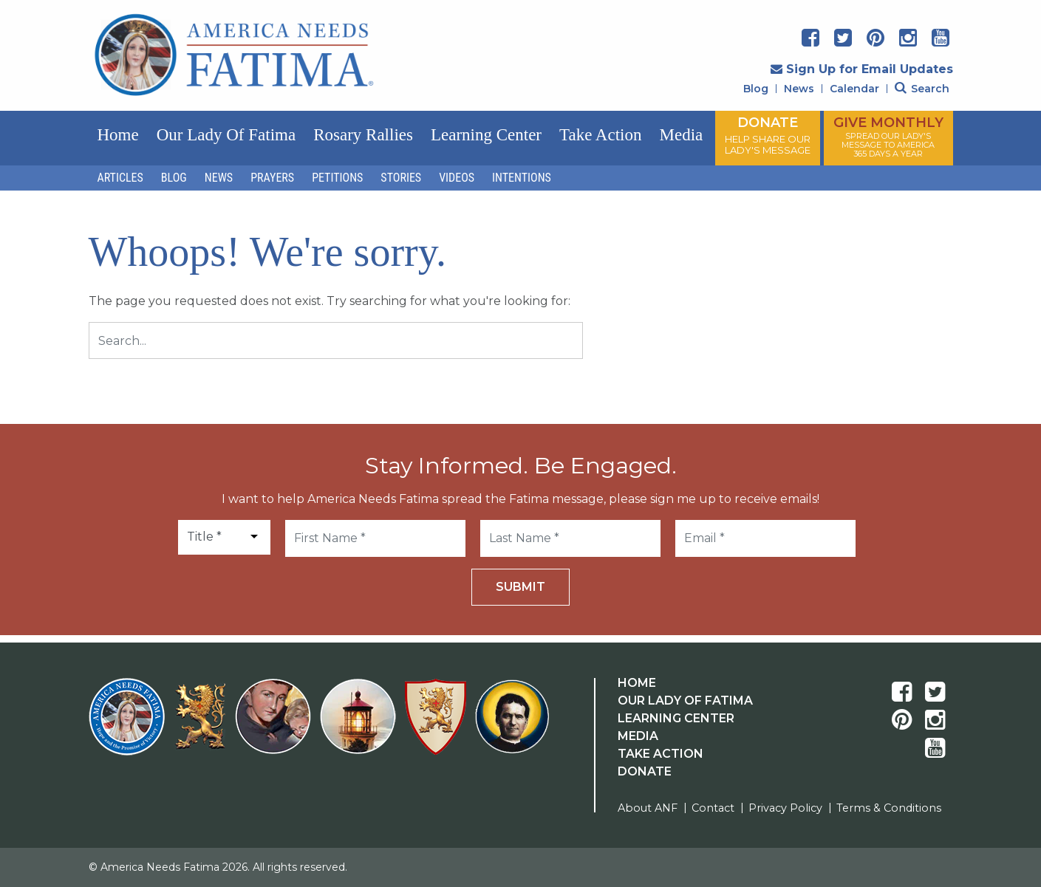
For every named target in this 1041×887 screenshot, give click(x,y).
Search (922, 88)
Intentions (521, 178)
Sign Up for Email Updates (862, 69)
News (799, 88)
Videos (456, 178)
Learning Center (486, 135)
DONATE (767, 135)
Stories (400, 178)
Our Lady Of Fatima (685, 700)
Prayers (272, 178)
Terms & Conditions (888, 808)
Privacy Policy (785, 808)
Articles (120, 178)
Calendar (854, 88)
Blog (755, 88)
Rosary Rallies (363, 135)
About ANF (647, 808)
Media (681, 135)
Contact (713, 808)
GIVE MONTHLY (888, 136)
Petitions (337, 178)
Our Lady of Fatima (226, 135)
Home (118, 135)
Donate (645, 771)
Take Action (600, 135)
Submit (520, 587)
